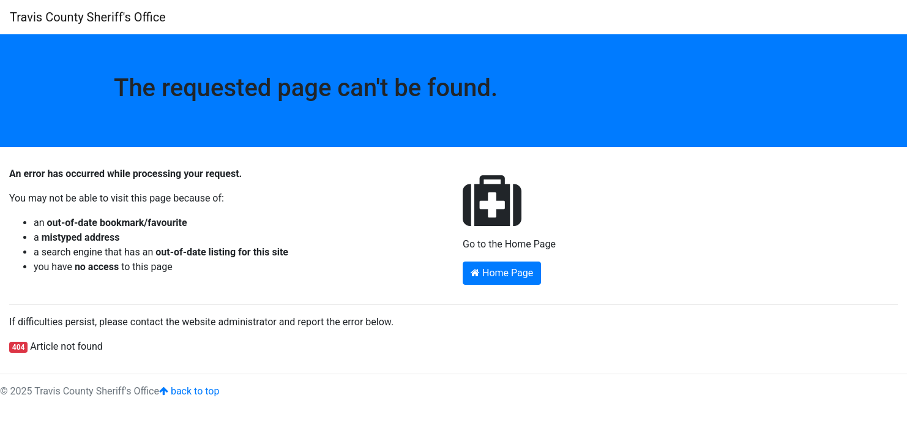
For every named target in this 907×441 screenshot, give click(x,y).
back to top (189, 391)
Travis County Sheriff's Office (88, 17)
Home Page (502, 273)
